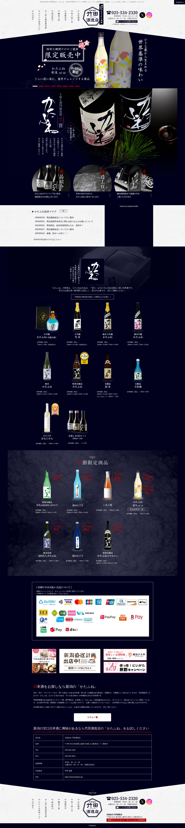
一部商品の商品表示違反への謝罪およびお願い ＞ (92, 297)
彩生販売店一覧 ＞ (138, 509)
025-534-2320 (70, 750)
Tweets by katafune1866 (129, 206)
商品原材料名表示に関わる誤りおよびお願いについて (70, 221)
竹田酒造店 (92, 16)
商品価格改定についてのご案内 (60, 217)
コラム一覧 (92, 717)
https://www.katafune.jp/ (74, 777)
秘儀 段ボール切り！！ (57, 233)
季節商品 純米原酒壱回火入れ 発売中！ (65, 225)
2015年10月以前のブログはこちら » (47, 239)
